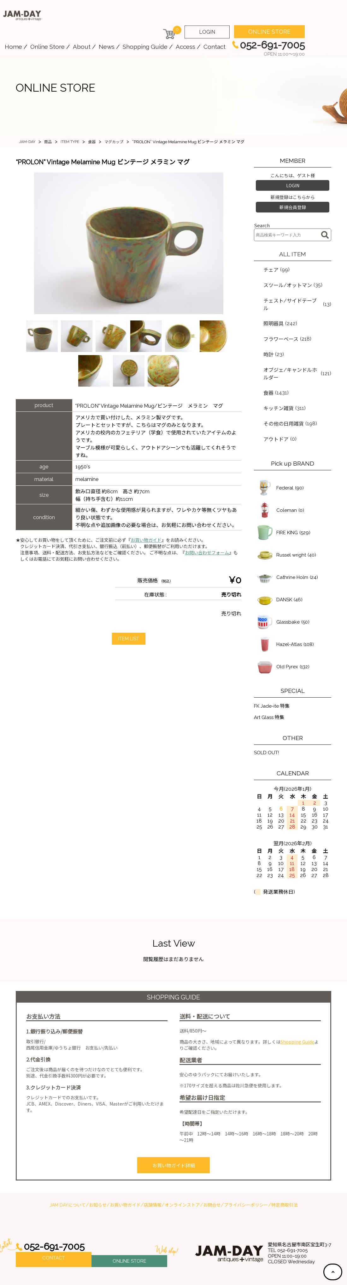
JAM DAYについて (68, 1172)
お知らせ (98, 1172)
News (107, 46)
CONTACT (53, 1227)
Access (185, 46)
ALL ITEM (292, 250)
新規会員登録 (292, 204)
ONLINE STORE (269, 31)
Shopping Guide (145, 46)
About (82, 46)
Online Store (47, 46)
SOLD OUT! (268, 722)
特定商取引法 (284, 1172)
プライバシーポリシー (246, 1172)
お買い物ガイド (146, 540)
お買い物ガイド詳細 (173, 1134)
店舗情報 (153, 1172)
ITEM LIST (128, 639)
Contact (214, 46)
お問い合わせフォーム (207, 552)
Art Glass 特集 (270, 687)
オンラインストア (182, 1172)
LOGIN (207, 32)
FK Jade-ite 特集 (273, 674)
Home (13, 46)
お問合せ (212, 1172)
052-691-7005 (56, 1214)
